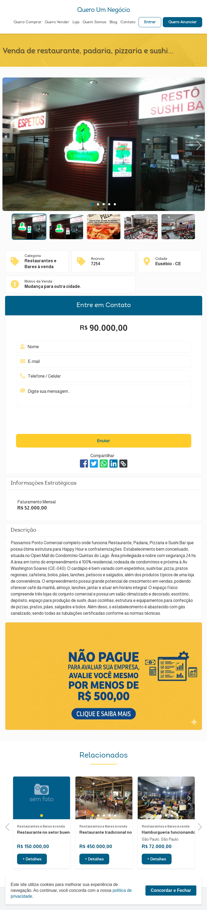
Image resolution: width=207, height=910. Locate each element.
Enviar (103, 441)
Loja (75, 23)
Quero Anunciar (182, 23)
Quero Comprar (28, 23)
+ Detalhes (32, 876)
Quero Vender (57, 23)
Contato (127, 23)
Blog (113, 23)
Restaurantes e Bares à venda (41, 843)
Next (199, 144)
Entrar (150, 23)
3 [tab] (103, 204)
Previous (9, 827)
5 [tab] (115, 204)
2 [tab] (98, 204)
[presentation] (103, 421)
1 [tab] (92, 204)
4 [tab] (109, 204)
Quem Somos (94, 23)
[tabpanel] (103, 145)
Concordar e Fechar (171, 890)
